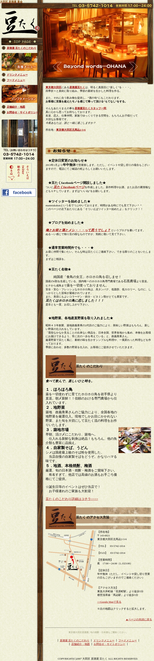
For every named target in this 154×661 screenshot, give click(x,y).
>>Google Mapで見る (109, 601)
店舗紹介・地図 (80, 644)
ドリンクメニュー (103, 640)
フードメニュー (127, 640)
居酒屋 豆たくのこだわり (74, 640)
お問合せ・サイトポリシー (109, 644)
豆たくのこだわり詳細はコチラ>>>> (72, 499)
